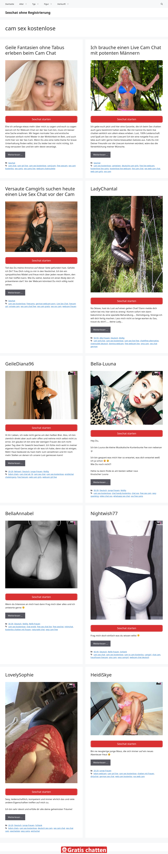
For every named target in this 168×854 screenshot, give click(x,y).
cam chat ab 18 (26, 471)
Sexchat (11, 162)
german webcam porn (45, 302)
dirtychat (94, 772)
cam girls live (99, 339)
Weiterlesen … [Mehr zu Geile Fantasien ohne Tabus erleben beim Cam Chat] (15, 153)
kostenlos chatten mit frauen (18, 625)
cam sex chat (40, 471)
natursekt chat (38, 625)
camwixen (116, 164)
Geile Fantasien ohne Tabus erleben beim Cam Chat (34, 50)
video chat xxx (106, 493)
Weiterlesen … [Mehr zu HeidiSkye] (100, 757)
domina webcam (116, 341)
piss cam (113, 653)
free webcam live (132, 341)
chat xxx (135, 490)
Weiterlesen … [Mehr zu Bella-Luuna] (100, 479)
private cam (14, 304)
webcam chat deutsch (139, 653)
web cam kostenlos (123, 772)
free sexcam (62, 164)
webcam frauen (69, 304)
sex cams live (29, 167)
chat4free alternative (149, 339)
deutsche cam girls (130, 164)
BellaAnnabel (19, 510)
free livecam (22, 474)
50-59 (96, 336)
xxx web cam (139, 772)
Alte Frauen (104, 336)
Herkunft (64, 4)
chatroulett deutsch (99, 341)
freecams (31, 302)
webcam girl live (49, 474)
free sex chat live (44, 623)
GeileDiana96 (19, 362)
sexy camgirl (123, 653)
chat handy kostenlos (121, 490)
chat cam (156, 651)
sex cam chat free (28, 304)
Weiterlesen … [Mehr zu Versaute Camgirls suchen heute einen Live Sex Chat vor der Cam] (15, 290)
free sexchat (58, 623)
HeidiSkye (101, 671)
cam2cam (51, 164)
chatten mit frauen (146, 769)
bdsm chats (13, 471)
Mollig (122, 336)
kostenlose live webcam (120, 167)
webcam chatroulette (45, 167)
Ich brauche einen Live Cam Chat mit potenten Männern (126, 50)
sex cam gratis (43, 304)
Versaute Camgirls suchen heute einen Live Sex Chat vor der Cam (40, 190)
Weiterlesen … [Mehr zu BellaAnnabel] (15, 611)
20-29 (10, 468)
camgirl (148, 651)
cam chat (12, 164)
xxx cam (107, 170)
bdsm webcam (100, 769)
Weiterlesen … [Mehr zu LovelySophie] (15, 812)
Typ (36, 4)
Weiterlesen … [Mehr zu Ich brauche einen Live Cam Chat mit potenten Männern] (100, 153)
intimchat (69, 623)
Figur (49, 4)
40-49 (96, 648)
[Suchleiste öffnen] (161, 4)
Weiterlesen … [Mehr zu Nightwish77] (100, 639)
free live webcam (147, 164)
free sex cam (145, 490)
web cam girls (97, 170)
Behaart (17, 468)
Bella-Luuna (103, 362)
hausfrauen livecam (99, 653)
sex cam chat (59, 823)
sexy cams (25, 826)
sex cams (19, 167)
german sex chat (106, 772)
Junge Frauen (36, 468)
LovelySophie (19, 671)
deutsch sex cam (45, 823)
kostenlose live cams (100, 167)
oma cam (145, 341)
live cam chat (137, 167)
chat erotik (31, 623)
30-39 (96, 487)
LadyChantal (104, 188)
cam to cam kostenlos (134, 651)
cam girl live (22, 164)
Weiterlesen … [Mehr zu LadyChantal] (100, 327)
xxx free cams (137, 493)
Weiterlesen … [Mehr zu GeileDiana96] (15, 460)
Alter (24, 4)
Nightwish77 (104, 510)
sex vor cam (56, 304)
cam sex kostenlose (37, 164)
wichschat (35, 826)
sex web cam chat (152, 167)
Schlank (123, 648)
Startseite (9, 4)
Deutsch (114, 336)
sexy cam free (52, 625)
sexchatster (15, 826)
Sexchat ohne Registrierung (27, 12)
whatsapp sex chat (121, 493)
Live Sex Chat (62, 302)
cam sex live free (131, 339)
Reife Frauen (34, 620)
